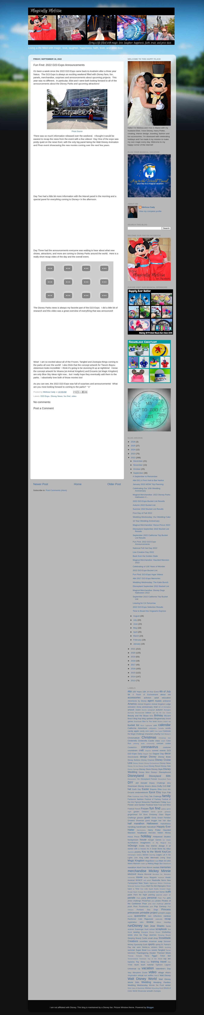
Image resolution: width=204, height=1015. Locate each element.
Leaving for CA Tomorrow (144, 603)
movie (139, 877)
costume (167, 747)
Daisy (140, 754)
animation (132, 707)
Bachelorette (140, 713)
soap (160, 941)
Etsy (158, 792)
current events (159, 750)
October (137, 469)
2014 (133, 676)
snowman (153, 941)
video (74, 396)
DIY (130, 782)
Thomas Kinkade (135, 956)
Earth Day (136, 789)
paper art (167, 895)
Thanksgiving (142, 953)
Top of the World (155, 959)
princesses (133, 912)
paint (130, 895)
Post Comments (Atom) (56, 490)
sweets (154, 950)
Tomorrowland (133, 959)
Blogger (150, 1007)
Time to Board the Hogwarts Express (149, 611)
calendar (164, 725)
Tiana (147, 956)
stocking (168, 947)
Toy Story (140, 962)
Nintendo (131, 886)
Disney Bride (164, 757)
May (135, 628)
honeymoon (133, 840)
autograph (151, 710)
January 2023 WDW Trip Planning (148, 484)
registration (132, 922)
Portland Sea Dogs (147, 910)
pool (151, 906)
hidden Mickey (164, 833)
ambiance (167, 701)
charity (157, 734)
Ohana (143, 886)
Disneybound (165, 772)
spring (157, 945)
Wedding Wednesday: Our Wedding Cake (151, 517)
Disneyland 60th (160, 776)
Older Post (114, 484)
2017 (133, 665)
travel (163, 961)
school (152, 929)
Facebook (135, 796)
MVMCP (139, 880)
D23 (169, 750)
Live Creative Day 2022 (143, 552)
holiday (146, 836)
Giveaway (153, 814)
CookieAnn (132, 747)
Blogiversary (159, 718)
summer (131, 950)
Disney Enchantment (151, 763)
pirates (158, 901)
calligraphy (153, 728)
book (155, 721)
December (138, 461)
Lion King (138, 858)
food (155, 805)
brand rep (167, 721)
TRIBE (130, 965)
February (137, 640)
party (143, 898)
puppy (168, 913)
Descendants (133, 757)
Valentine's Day (163, 968)
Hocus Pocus (134, 837)
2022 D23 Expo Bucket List (145, 570)
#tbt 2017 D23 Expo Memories (146, 578)
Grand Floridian (164, 818)
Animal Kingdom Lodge (161, 704)
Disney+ (154, 772)
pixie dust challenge (156, 904)
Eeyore (153, 789)
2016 (133, 668)
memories (165, 867)
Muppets (153, 877)
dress (154, 786)
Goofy (153, 818)
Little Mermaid (151, 857)
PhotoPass (146, 901)
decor (168, 753)
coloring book (139, 743)
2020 (133, 653)
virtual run (142, 975)
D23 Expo (45, 396)
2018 (133, 661)
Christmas (149, 737)
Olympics (161, 886)
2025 (133, 446)
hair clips (167, 821)
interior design (158, 846)
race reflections (155, 916)
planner (168, 904)
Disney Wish (144, 772)
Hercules (152, 833)
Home (78, 484)
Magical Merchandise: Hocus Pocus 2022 (151, 525)
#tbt (130, 691)
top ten (167, 959)
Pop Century (160, 906)
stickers (154, 947)
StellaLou (146, 947)
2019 (133, 657)
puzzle (130, 916)
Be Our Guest (165, 713)
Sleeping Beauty (164, 935)
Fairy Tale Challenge (153, 796)
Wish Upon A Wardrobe (136, 988)
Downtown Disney (136, 786)
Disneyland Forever (149, 779)
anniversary (147, 707)
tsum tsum (139, 965)
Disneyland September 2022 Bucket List (151, 586)
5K (129, 694)
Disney (152, 756)
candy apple (133, 731)
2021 (133, 649)
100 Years (137, 692)
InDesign (132, 845)
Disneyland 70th (134, 779)
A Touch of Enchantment (145, 695)
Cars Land (158, 731)
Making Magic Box (155, 864)
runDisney (135, 926)
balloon (148, 713)
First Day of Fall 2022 (142, 513)
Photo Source (77, 131)
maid (156, 861)
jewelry (138, 852)
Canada (161, 728)
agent (151, 700)
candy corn (144, 731)
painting (151, 895)
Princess (166, 909)
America (132, 703)
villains (168, 973)
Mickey (154, 871)
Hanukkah (151, 827)
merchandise (137, 871)
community (150, 743)
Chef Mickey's (166, 734)
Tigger (154, 956)
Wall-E (156, 975)
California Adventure (137, 728)
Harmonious (141, 830)
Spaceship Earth (141, 945)
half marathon (136, 823)
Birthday (158, 715)
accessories (134, 697)
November (138, 465)
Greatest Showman (136, 821)
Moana (140, 874)
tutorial (150, 965)
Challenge (140, 734)
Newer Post (40, 484)
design (143, 756)
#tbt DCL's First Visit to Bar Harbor (148, 480)
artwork (131, 710)
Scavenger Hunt (141, 929)
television (131, 953)
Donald (144, 783)
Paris (138, 898)
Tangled (161, 950)
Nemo (163, 880)
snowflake (144, 941)
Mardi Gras (141, 867)
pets (169, 898)
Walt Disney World (142, 979)
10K (144, 692)
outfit (168, 891)
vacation (148, 968)
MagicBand (149, 861)
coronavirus (149, 747)
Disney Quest (143, 766)
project (154, 912)
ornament (151, 892)
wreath (150, 991)
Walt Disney (165, 975)
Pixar (144, 903)
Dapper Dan (147, 754)
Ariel (156, 707)
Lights (130, 858)
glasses (140, 818)
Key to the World (151, 851)
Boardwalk (137, 721)
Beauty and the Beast (138, 716)
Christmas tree (165, 738)
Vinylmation (132, 975)
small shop (153, 938)
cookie (168, 743)
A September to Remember (145, 476)
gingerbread (133, 814)
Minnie (166, 871)
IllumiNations (133, 843)
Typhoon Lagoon (163, 965)
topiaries (131, 962)
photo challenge (134, 901)
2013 (133, 680)
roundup (167, 922)
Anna (139, 707)
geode (160, 812)
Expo (164, 792)
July (135, 620)
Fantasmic (132, 799)
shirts (130, 935)
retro (141, 922)
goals (147, 817)
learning (152, 855)
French (137, 809)
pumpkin (161, 913)
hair (159, 821)
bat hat (155, 713)
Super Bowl (141, 950)
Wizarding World (158, 988)
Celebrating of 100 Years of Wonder (149, 566)
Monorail (147, 874)
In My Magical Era (162, 843)
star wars (136, 947)
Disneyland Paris (164, 779)
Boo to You (147, 721)
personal (152, 897)
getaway (168, 812)
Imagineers (145, 843)
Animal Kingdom (144, 704)
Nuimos (137, 886)
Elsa (160, 789)
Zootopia (157, 991)
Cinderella (132, 741)
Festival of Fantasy (153, 799)
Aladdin (158, 701)
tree (169, 962)
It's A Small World (154, 849)
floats (169, 802)
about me (165, 694)
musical (131, 880)
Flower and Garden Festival (140, 805)
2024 (133, 449)
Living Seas (165, 858)
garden (136, 812)
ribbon (159, 922)
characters (149, 734)
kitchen (145, 855)
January (137, 644)
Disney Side (166, 766)
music (168, 877)
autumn (159, 710)
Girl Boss (143, 814)
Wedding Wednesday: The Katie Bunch (150, 582)
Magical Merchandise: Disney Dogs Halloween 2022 (149, 591)
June (135, 624)
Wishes (148, 988)
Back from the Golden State (145, 556)
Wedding (146, 982)
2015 (133, 673)
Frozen (145, 808)
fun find (67, 396)
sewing (136, 932)
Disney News (57, 396)
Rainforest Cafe (135, 919)
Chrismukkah (134, 738)
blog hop (137, 718)
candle (168, 728)
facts (142, 796)
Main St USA (165, 861)
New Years (143, 883)
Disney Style (157, 769)
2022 (133, 457)
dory (169, 783)
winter (168, 985)
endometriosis (141, 792)
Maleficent (167, 863)
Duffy (159, 786)
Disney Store (145, 769)
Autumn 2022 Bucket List (144, 505)
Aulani (138, 710)
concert (160, 743)
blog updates (148, 718)
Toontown (142, 959)
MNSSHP (132, 874)
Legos (159, 855)
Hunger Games (154, 840)
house (143, 839)
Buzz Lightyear (146, 725)
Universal (132, 968)
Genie (153, 812)
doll (137, 783)
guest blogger (151, 821)
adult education (162, 698)
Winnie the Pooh (156, 985)
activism (147, 698)
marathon (132, 867)
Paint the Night (140, 895)
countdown (133, 750)
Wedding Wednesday (138, 985)
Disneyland (136, 776)
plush (130, 906)
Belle (151, 716)
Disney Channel (147, 760)
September (138, 473)
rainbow (167, 916)
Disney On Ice (133, 766)
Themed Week (164, 953)
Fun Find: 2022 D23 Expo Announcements (144, 543)
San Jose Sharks (154, 925)
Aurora (144, 710)
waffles (151, 975)
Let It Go (167, 855)
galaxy (163, 809)
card (152, 731)
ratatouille (158, 919)
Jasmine (131, 852)
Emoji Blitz (167, 789)
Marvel (149, 867)
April (135, 632)
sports (151, 944)
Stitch (161, 947)
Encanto (131, 792)
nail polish (147, 880)
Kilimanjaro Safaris (135, 855)
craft (141, 750)
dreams (148, 786)
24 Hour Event (153, 692)
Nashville (156, 880)
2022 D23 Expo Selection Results (148, 607)
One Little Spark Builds (149, 889)
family (166, 796)
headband (141, 833)
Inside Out (144, 846)
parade (131, 897)
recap (168, 918)
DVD (165, 786)
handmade (141, 827)
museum (161, 877)
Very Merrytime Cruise (137, 973)
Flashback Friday (158, 802)
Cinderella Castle (146, 741)
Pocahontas (144, 906)
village (161, 972)
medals (156, 867)
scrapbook (161, 929)
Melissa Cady (148, 207)
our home (160, 892)
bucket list (133, 725)
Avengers (167, 710)
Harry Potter (154, 830)
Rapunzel (148, 919)
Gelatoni (145, 812)
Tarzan (168, 950)
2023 (133, 454)
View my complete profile (150, 211)
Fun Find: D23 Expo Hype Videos (148, 574)
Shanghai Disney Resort (150, 932)
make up (144, 863)
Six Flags (143, 935)
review (149, 922)
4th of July (165, 691)
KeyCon (166, 851)
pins (153, 901)
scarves (131, 929)
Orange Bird (142, 892)
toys (148, 962)
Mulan (146, 877)
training (155, 961)
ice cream (167, 840)
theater (152, 953)
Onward (162, 889)
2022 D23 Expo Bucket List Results (149, 501)
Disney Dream (138, 763)
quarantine (140, 915)
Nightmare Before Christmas (160, 883)
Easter (145, 789)
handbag (132, 827)
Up (139, 969)
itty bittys (167, 849)
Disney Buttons (134, 760)
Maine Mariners (134, 864)
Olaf (148, 886)
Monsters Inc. (158, 874)
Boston (160, 721)
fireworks (146, 802)
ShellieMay (166, 932)
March (136, 636)
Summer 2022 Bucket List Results (148, 509)
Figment (138, 802)
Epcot (152, 792)
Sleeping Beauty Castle (137, 938)
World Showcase (139, 991)
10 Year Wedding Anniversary (146, 521)
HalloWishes (166, 824)
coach (163, 741)
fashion (140, 799)
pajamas (159, 895)
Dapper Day (158, 754)
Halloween (152, 823)
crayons (148, 750)
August (136, 616)
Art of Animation (165, 707)
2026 (133, 442)
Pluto (135, 906)
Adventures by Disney (137, 701)
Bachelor (131, 713)
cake (155, 725)
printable (144, 912)
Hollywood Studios (162, 837)
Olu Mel (153, 886)
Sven (149, 950)
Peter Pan (162, 898)
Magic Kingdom (136, 860)
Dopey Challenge (157, 783)
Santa (168, 926)
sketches (153, 935)
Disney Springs (133, 769)
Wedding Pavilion (162, 982)
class (157, 741)
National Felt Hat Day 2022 (145, 548)
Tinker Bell (165, 956)
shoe (136, 935)
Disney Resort (154, 766)
